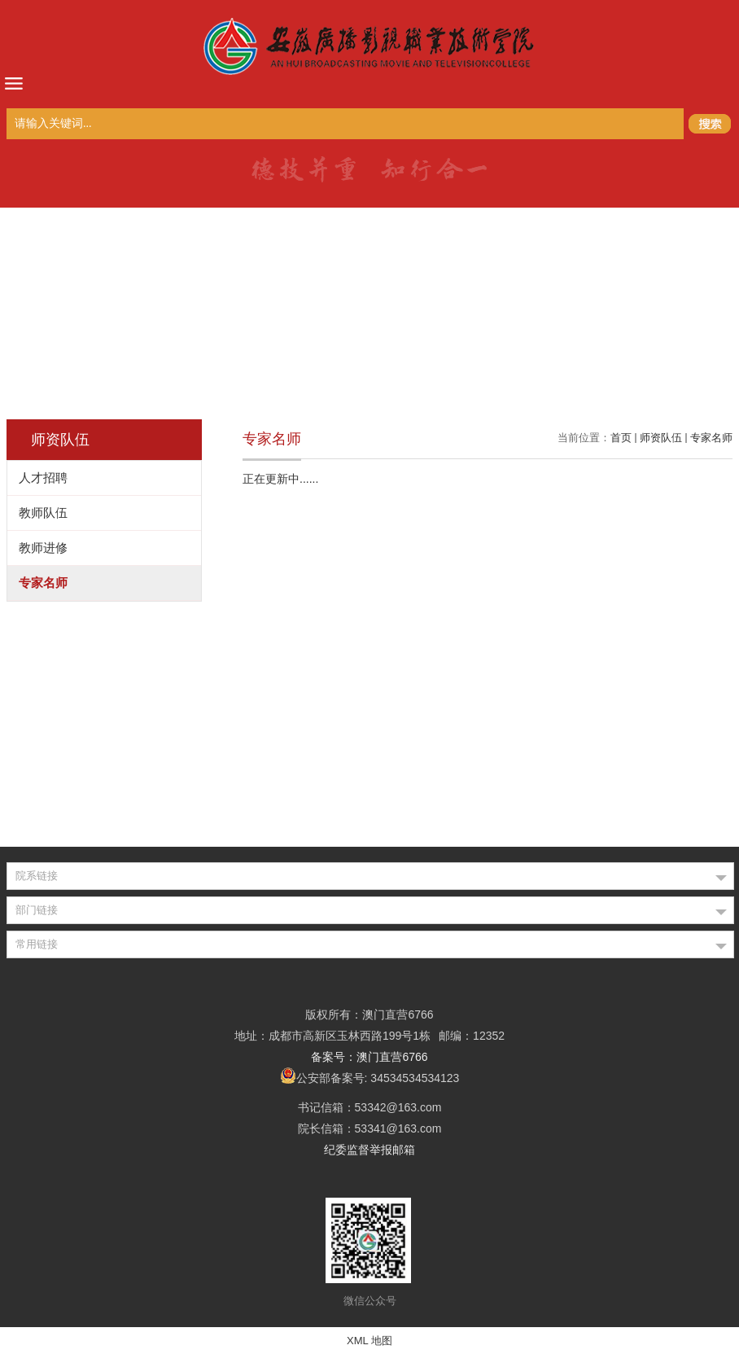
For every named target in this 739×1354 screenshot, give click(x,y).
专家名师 (711, 438)
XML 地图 (369, 1340)
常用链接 (36, 944)
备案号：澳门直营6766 (369, 1056)
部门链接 (36, 910)
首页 (621, 438)
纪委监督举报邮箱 (369, 1149)
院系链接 (36, 876)
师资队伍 (661, 438)
